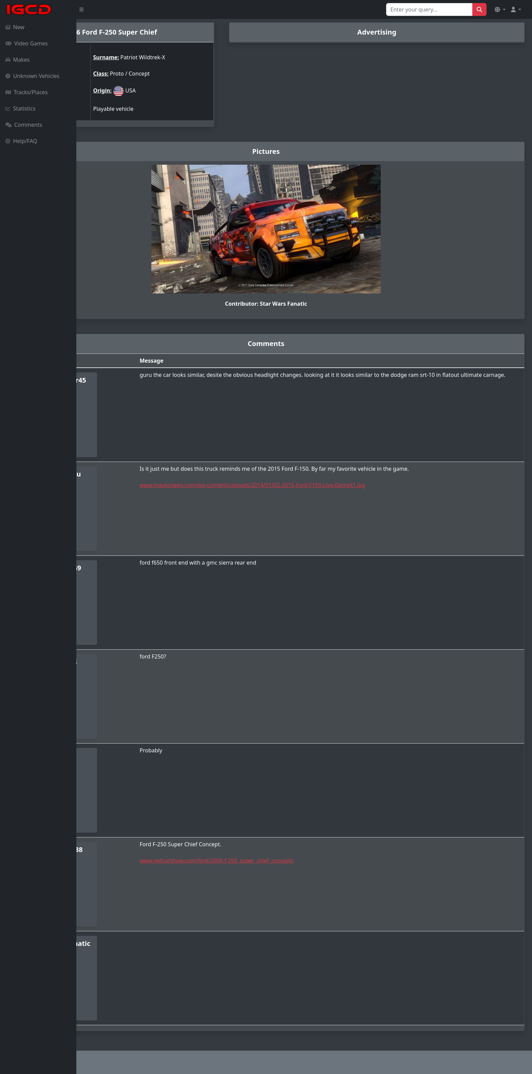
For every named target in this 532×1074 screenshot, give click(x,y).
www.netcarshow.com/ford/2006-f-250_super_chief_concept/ (274, 860)
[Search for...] (429, 9)
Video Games (26, 43)
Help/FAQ (21, 141)
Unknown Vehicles (32, 76)
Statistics (20, 108)
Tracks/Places (26, 92)
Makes (17, 59)
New (14, 27)
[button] (500, 9)
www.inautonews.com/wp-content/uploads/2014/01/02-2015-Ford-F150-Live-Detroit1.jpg (309, 485)
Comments (23, 124)
